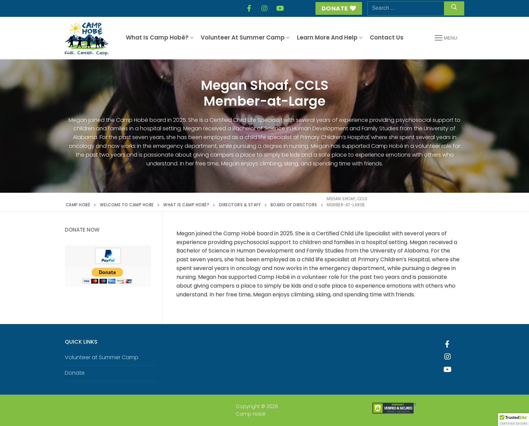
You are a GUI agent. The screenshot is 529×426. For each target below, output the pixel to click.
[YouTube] (280, 8)
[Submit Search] (454, 8)
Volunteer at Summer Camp (101, 357)
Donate (339, 8)
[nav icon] (446, 38)
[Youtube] (447, 369)
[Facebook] (249, 8)
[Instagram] (264, 8)
